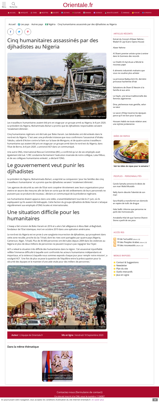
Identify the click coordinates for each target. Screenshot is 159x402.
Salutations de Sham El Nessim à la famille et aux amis (128, 88)
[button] (4, 5)
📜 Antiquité (23, 13)
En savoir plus (98, 399)
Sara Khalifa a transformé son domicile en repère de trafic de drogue (130, 202)
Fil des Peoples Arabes (126, 242)
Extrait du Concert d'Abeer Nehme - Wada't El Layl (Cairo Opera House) (129, 40)
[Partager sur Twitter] (19, 31)
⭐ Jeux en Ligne (121, 274)
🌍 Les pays (65, 13)
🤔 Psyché (135, 13)
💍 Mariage (125, 13)
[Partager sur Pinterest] (28, 31)
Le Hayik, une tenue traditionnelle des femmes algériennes (130, 97)
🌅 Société (55, 13)
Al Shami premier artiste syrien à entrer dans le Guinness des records (130, 54)
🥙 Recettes (43, 13)
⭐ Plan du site (120, 268)
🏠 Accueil (12, 13)
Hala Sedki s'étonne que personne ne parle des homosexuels (129, 210)
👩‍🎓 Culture (76, 13)
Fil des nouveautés (124, 245)
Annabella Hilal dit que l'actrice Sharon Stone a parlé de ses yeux (130, 219)
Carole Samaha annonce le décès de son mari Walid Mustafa (129, 185)
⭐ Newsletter (120, 265)
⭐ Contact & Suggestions (126, 262)
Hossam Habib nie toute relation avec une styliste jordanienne (130, 122)
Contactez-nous (66, 392)
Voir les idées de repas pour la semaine (131, 166)
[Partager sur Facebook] (10, 31)
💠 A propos (146, 13)
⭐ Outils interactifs (123, 271)
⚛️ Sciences (98, 13)
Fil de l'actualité (123, 239)
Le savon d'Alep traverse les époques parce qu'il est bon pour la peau (129, 114)
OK (155, 400)
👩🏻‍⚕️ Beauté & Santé (111, 13)
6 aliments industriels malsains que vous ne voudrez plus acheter (129, 71)
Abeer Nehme (119, 47)
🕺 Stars (33, 13)
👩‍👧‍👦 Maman (87, 13)
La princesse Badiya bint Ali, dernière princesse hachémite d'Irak (129, 80)
